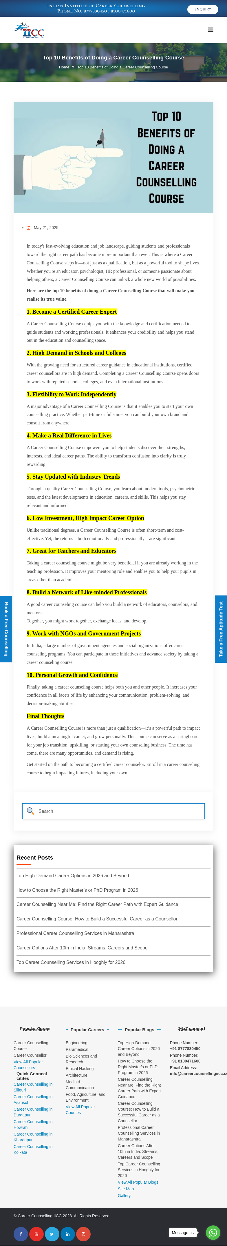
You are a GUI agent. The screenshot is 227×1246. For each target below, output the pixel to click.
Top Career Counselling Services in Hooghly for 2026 (71, 962)
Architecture (76, 1075)
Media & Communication (80, 1085)
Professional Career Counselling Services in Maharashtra (75, 933)
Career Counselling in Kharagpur (33, 1137)
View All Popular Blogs (138, 1182)
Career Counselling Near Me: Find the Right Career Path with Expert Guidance (97, 904)
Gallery (124, 1196)
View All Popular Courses (80, 1110)
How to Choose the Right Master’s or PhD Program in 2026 (77, 890)
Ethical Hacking (80, 1069)
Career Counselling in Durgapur (33, 1112)
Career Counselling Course (31, 1046)
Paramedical (77, 1049)
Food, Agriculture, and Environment (85, 1097)
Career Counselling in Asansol (33, 1100)
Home (64, 67)
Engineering (76, 1043)
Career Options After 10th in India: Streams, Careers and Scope (82, 948)
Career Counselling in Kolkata (33, 1150)
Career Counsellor (30, 1055)
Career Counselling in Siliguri (33, 1087)
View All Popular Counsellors (28, 1065)
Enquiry (203, 10)
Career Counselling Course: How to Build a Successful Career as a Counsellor (97, 919)
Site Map (126, 1189)
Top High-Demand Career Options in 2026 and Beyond (73, 875)
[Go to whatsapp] (213, 1232)
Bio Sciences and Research (81, 1059)
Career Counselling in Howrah (33, 1125)
